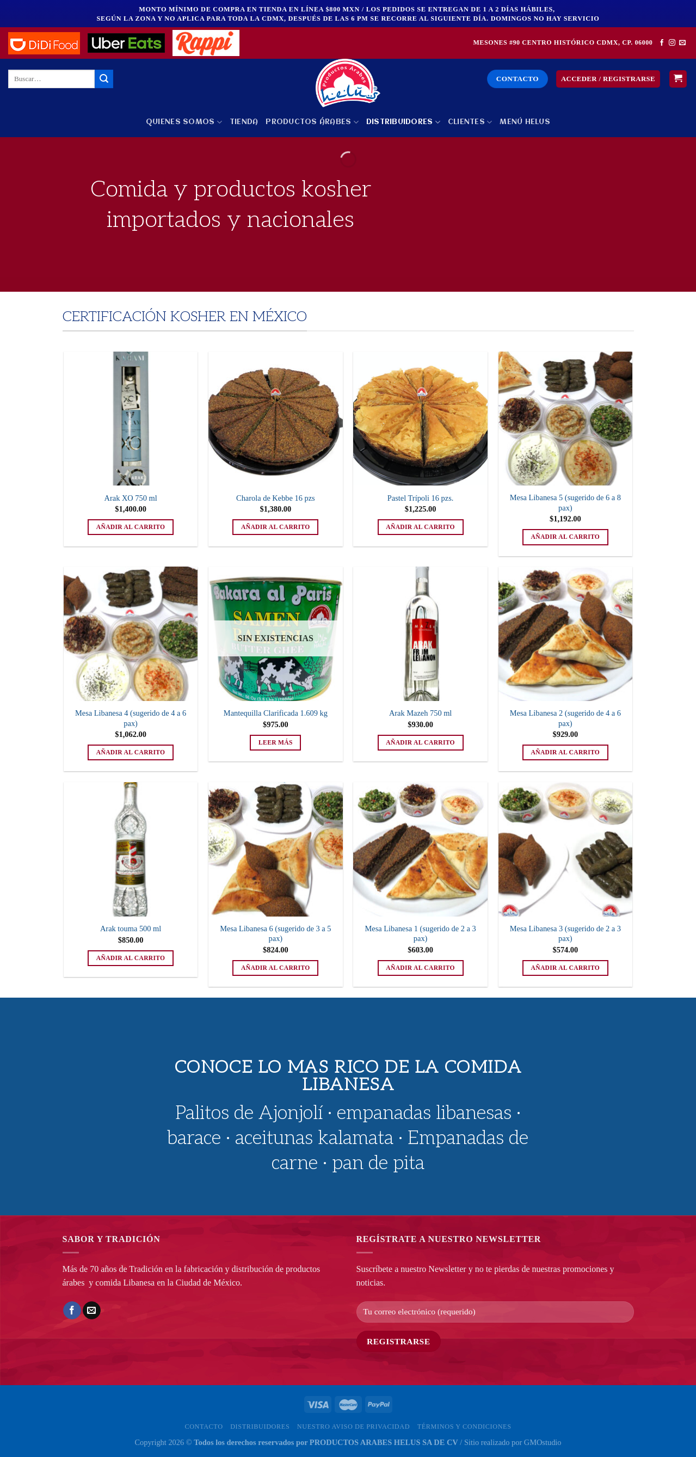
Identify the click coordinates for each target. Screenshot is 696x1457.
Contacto (203, 1426)
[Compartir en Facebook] (72, 1310)
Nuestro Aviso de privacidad (353, 1426)
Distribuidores (403, 122)
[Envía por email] (92, 1310)
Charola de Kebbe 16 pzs (275, 498)
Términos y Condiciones (464, 1426)
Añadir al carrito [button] (130, 527)
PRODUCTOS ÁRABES (312, 122)
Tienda (244, 122)
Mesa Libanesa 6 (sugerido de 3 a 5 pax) (275, 933)
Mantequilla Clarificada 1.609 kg (276, 713)
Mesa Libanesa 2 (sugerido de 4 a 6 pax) (565, 718)
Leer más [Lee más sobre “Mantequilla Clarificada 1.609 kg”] (275, 742)
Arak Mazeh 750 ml (420, 713)
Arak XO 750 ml (130, 498)
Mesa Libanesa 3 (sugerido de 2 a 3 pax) (565, 933)
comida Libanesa (125, 1282)
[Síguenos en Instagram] (672, 43)
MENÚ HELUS (525, 122)
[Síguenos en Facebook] (661, 43)
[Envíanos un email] (682, 43)
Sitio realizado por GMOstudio (513, 1442)
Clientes (470, 122)
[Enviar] (104, 79)
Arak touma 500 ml (130, 928)
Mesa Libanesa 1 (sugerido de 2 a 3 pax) (420, 933)
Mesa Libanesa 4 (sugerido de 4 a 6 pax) (130, 718)
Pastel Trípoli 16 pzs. (420, 498)
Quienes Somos (184, 122)
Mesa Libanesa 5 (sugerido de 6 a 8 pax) (565, 502)
